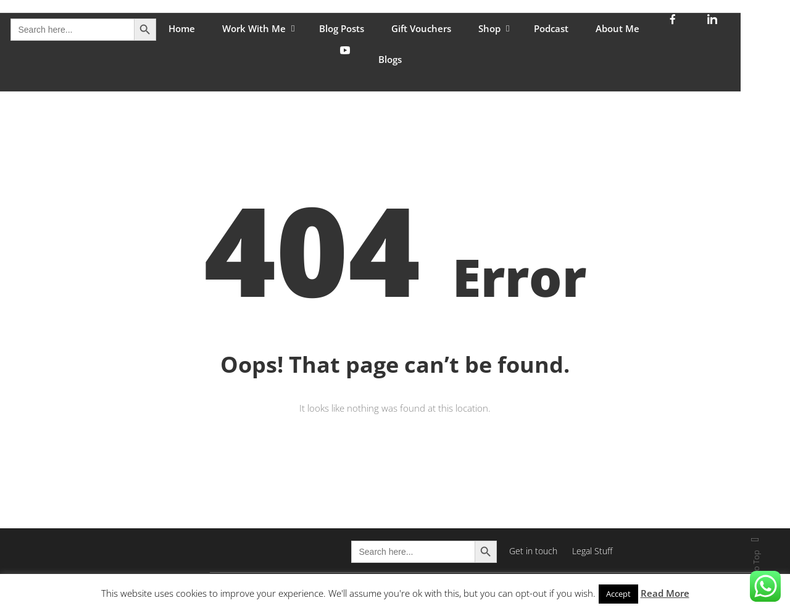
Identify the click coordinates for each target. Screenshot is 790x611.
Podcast (551, 28)
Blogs (390, 59)
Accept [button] (618, 593)
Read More (665, 593)
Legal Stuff (592, 551)
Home (181, 28)
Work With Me (254, 28)
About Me (617, 28)
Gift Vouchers (421, 28)
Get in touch (533, 551)
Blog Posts (341, 28)
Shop (489, 28)
